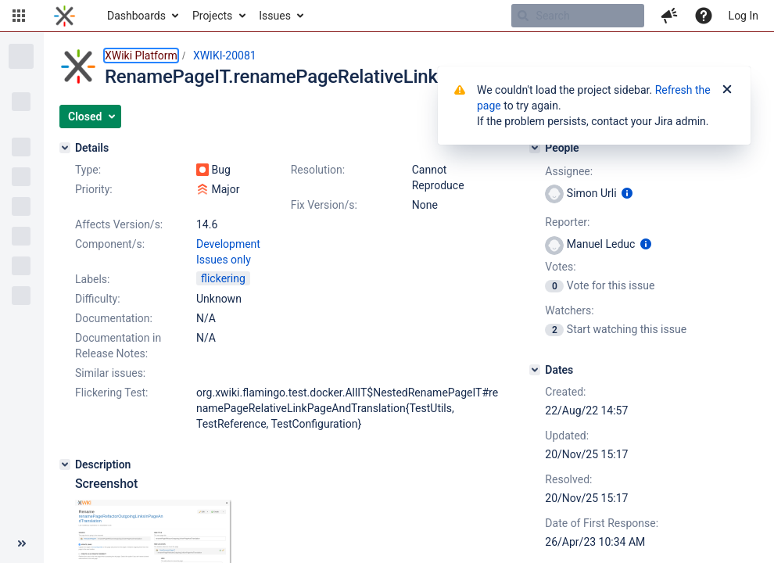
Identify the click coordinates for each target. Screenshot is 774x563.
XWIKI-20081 (224, 55)
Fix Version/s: (324, 205)
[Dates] (534, 369)
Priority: (94, 189)
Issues (275, 15)
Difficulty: (97, 298)
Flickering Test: (112, 392)
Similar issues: (110, 373)
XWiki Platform (141, 55)
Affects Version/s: (119, 224)
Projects (212, 15)
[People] (534, 147)
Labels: (92, 279)
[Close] (727, 90)
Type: (88, 169)
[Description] (64, 464)
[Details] (64, 147)
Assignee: (569, 171)
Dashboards (136, 15)
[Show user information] (627, 193)
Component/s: (110, 244)
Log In (743, 15)
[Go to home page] (64, 15)
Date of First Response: (601, 523)
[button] (19, 15)
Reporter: (567, 222)
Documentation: (113, 318)
